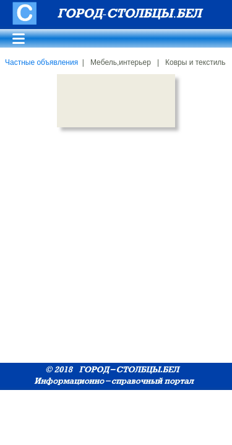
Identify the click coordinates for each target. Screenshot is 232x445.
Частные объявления (41, 62)
